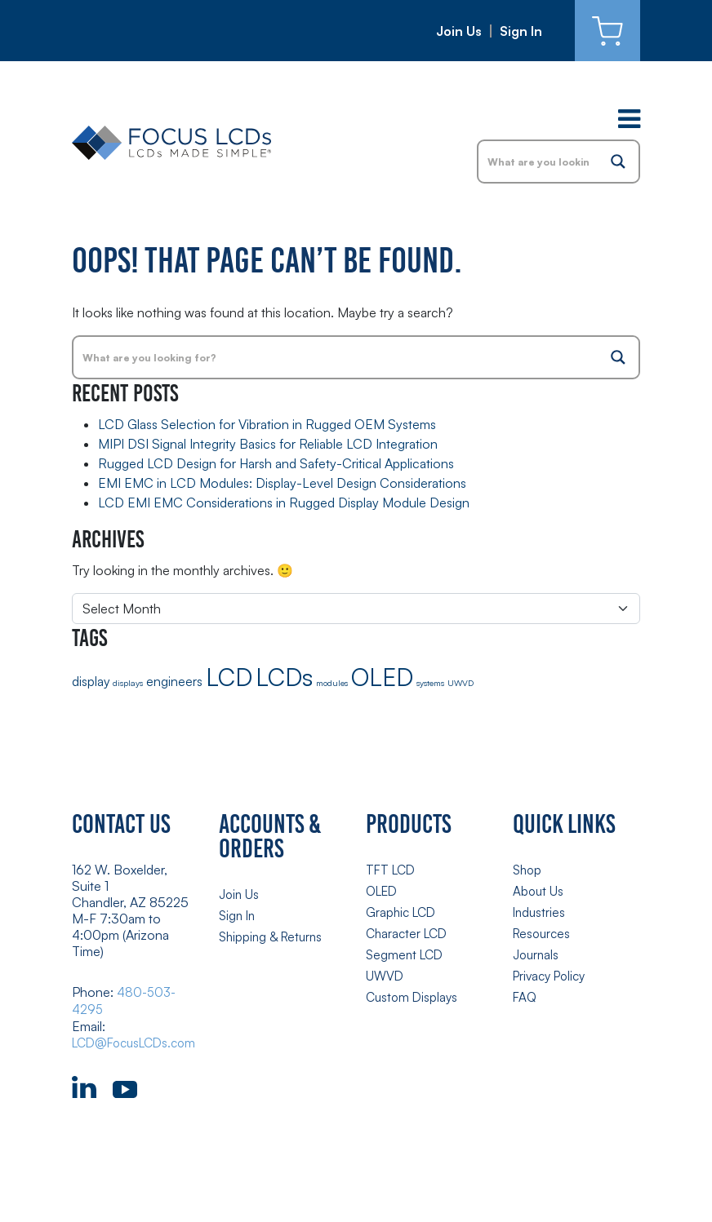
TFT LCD (392, 869)
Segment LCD (406, 951)
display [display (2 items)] (90, 681)
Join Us (459, 31)
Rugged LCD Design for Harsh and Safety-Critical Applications (276, 463)
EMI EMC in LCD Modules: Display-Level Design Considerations (282, 483)
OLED (384, 890)
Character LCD (409, 931)
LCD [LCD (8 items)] (229, 677)
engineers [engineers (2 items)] (174, 681)
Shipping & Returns (273, 935)
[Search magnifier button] (618, 161)
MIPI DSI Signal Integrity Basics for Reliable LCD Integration (268, 444)
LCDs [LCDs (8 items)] (284, 677)
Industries (540, 910)
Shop (528, 869)
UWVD (385, 971)
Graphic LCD (403, 910)
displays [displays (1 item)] (128, 682)
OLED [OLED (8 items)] (382, 677)
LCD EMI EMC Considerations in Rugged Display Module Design (283, 502)
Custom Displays (413, 992)
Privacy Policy (553, 971)
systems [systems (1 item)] (430, 682)
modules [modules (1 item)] (332, 682)
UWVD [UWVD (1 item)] (460, 682)
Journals (537, 951)
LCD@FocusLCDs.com (139, 1041)
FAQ (525, 992)
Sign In (521, 31)
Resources (543, 931)
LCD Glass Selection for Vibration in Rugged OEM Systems (267, 424)
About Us (539, 890)
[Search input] (538, 161)
